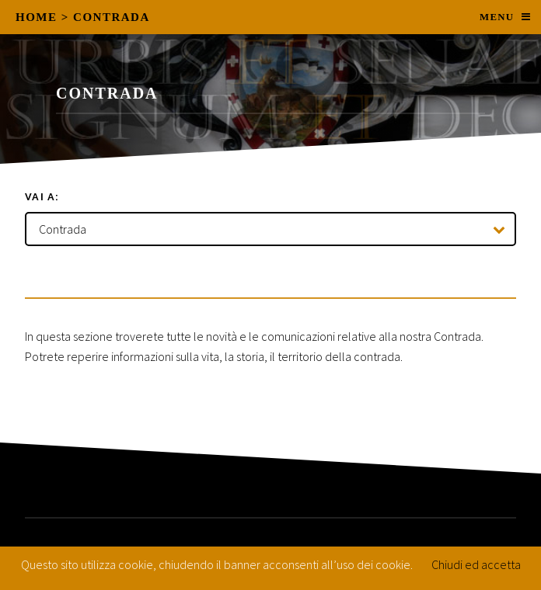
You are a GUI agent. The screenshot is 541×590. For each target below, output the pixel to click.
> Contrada (105, 17)
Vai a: (42, 197)
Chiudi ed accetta (476, 564)
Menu (497, 17)
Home (37, 17)
